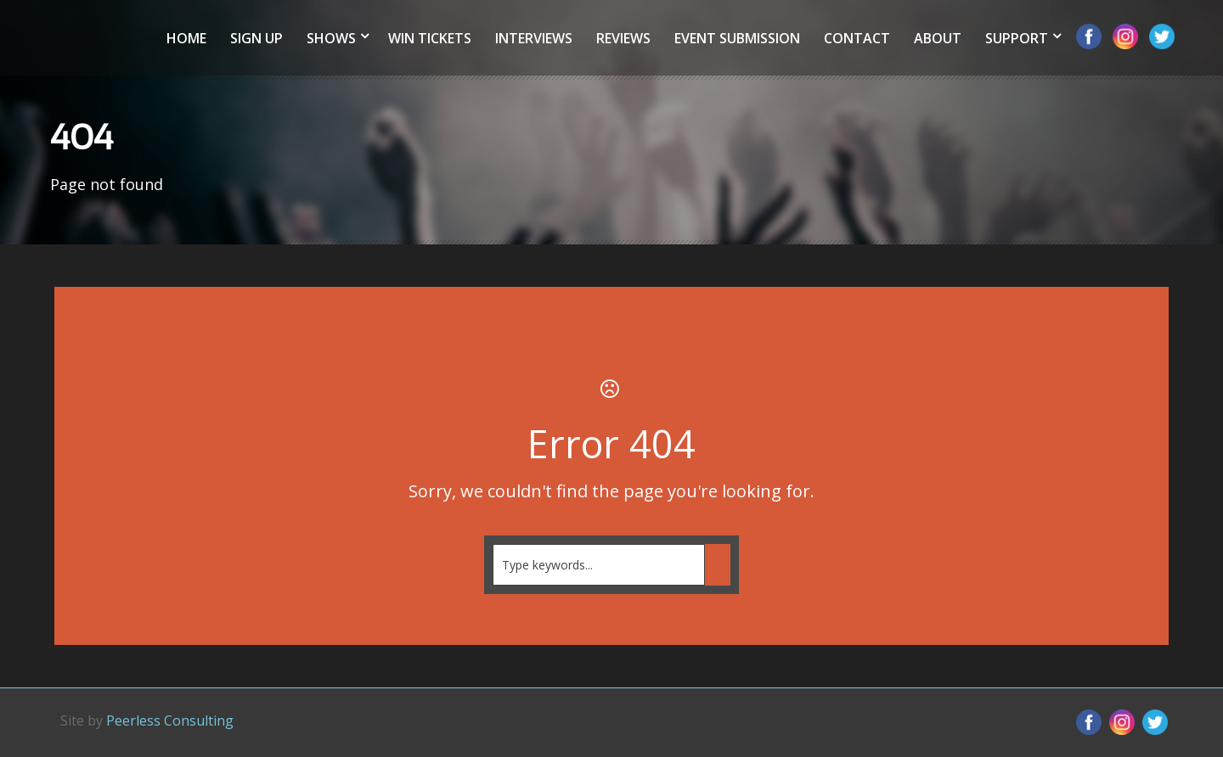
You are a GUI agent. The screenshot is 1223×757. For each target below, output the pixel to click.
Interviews (533, 38)
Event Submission (737, 38)
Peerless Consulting (170, 720)
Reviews (623, 38)
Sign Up (256, 38)
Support (1016, 38)
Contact (857, 38)
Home (186, 38)
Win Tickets (429, 38)
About (937, 38)
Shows (331, 38)
